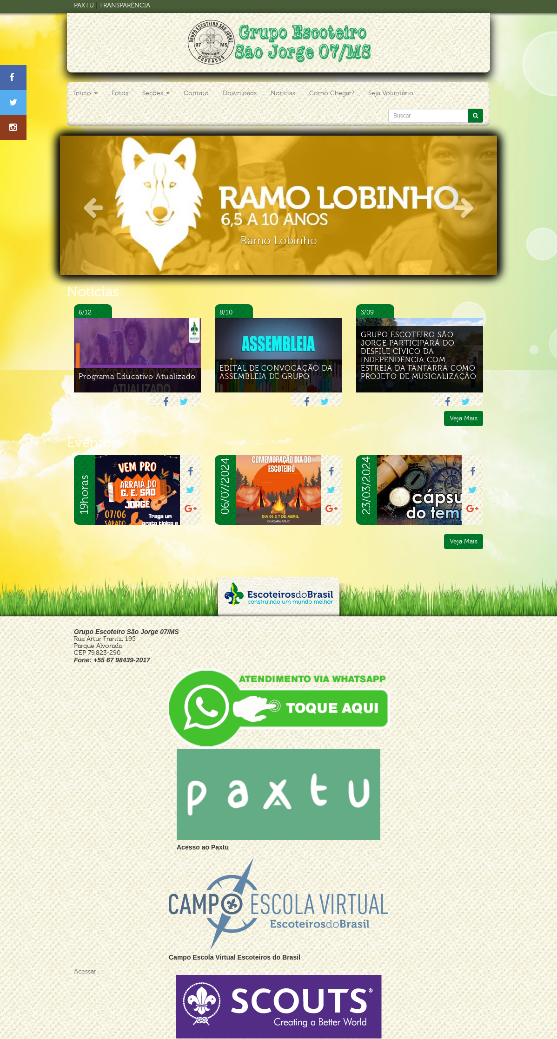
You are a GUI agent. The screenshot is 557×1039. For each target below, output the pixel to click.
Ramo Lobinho (278, 241)
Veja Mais (463, 418)
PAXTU (84, 5)
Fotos (120, 93)
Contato (196, 93)
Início (86, 93)
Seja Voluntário (390, 93)
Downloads (240, 93)
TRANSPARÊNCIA (124, 5)
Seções (156, 93)
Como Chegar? (331, 93)
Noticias (283, 93)
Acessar (85, 971)
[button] (93, 205)
